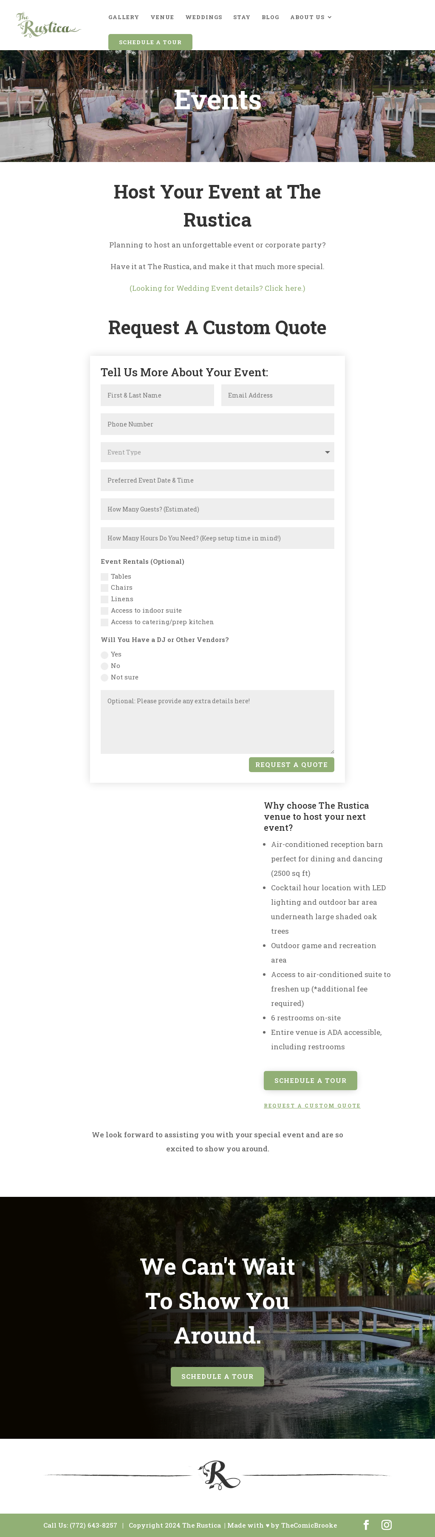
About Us (307, 17)
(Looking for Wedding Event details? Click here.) (217, 288)
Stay (242, 17)
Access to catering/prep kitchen (157, 621)
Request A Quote (291, 764)
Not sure (119, 677)
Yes (111, 654)
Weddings (203, 17)
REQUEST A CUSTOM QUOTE (312, 1105)
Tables (116, 576)
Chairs (117, 587)
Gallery (123, 17)
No (110, 665)
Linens (117, 598)
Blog (270, 17)
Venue (162, 17)
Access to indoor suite (141, 610)
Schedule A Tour (150, 42)
